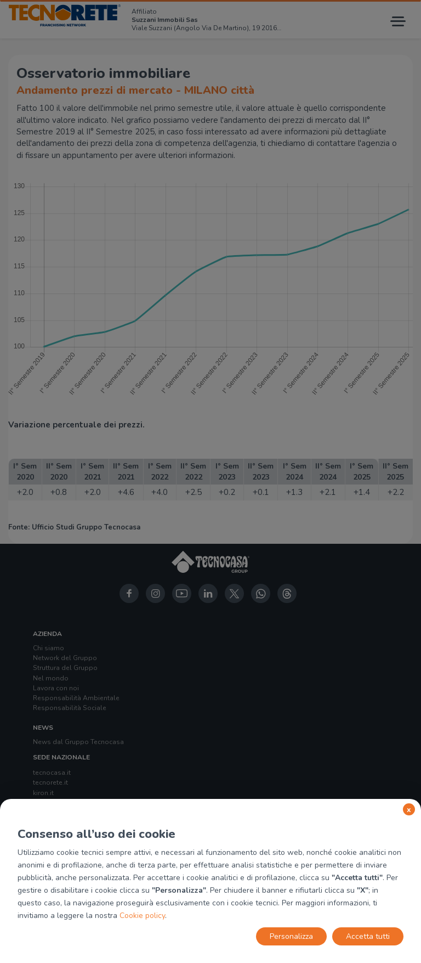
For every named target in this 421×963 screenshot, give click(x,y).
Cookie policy (142, 915)
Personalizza (291, 936)
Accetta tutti (368, 936)
